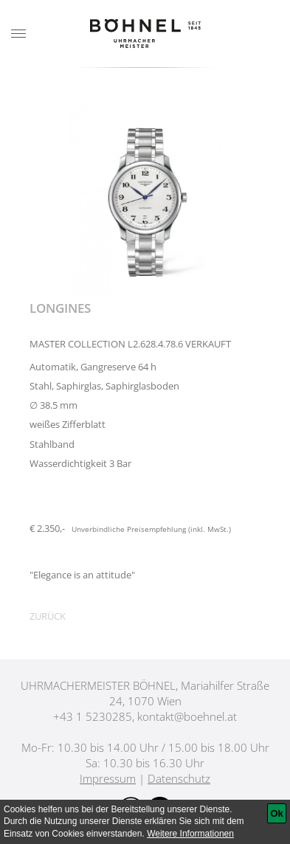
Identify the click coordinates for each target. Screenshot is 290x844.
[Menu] (18, 33)
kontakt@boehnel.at (187, 716)
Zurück (48, 616)
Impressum (108, 778)
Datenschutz (179, 778)
